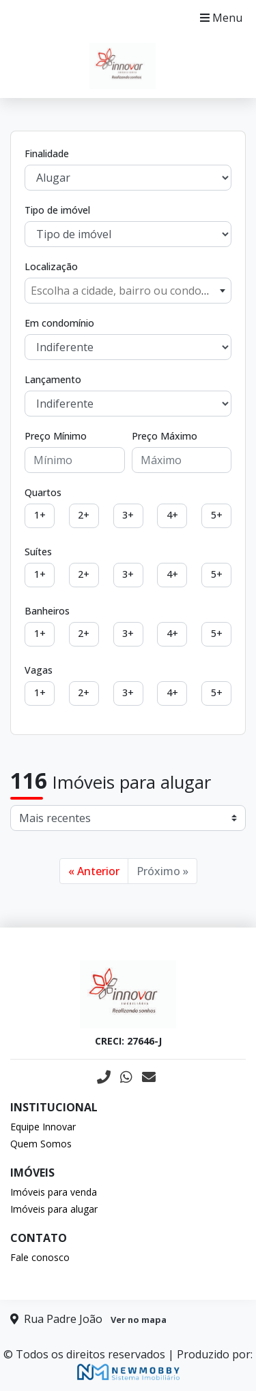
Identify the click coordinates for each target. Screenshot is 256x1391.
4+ (172, 514)
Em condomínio (59, 322)
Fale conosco (40, 1257)
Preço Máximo (164, 435)
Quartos (43, 492)
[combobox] (128, 291)
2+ (83, 514)
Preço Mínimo (56, 435)
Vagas (39, 670)
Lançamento (53, 379)
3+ (128, 514)
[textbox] (128, 290)
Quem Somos (41, 1143)
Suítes (38, 551)
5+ (217, 514)
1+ (40, 514)
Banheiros (47, 610)
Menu (221, 17)
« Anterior (93, 871)
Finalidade (47, 153)
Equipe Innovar (43, 1126)
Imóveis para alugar (54, 1208)
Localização (51, 266)
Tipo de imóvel (57, 209)
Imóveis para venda (53, 1191)
